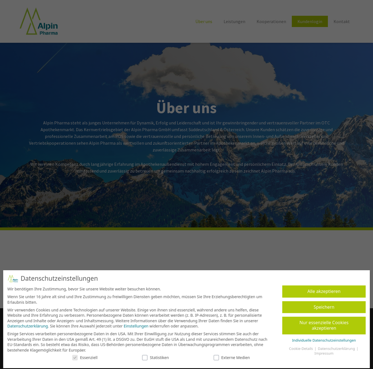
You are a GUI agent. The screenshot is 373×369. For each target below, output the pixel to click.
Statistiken (156, 356)
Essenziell (88, 356)
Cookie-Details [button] (298, 347)
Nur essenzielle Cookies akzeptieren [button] (320, 325)
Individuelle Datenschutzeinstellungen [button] (320, 339)
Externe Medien (230, 356)
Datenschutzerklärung (32, 325)
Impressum (320, 352)
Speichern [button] (320, 307)
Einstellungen (137, 325)
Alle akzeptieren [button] (320, 292)
